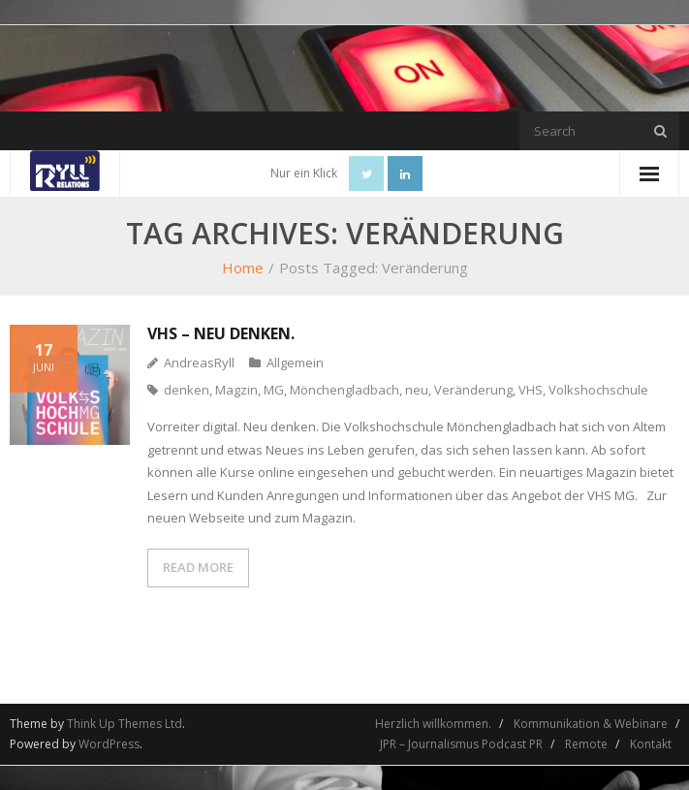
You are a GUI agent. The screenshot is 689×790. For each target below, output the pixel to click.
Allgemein (295, 362)
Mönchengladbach (344, 389)
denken (186, 389)
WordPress (109, 744)
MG (274, 389)
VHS (530, 389)
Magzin (236, 389)
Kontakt (651, 744)
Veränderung (473, 389)
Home (243, 267)
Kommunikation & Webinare (591, 723)
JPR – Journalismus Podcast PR (461, 744)
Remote (586, 744)
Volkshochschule (598, 389)
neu (416, 389)
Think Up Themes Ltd (124, 723)
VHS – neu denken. (221, 333)
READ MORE (198, 567)
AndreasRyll (199, 362)
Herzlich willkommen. (433, 723)
